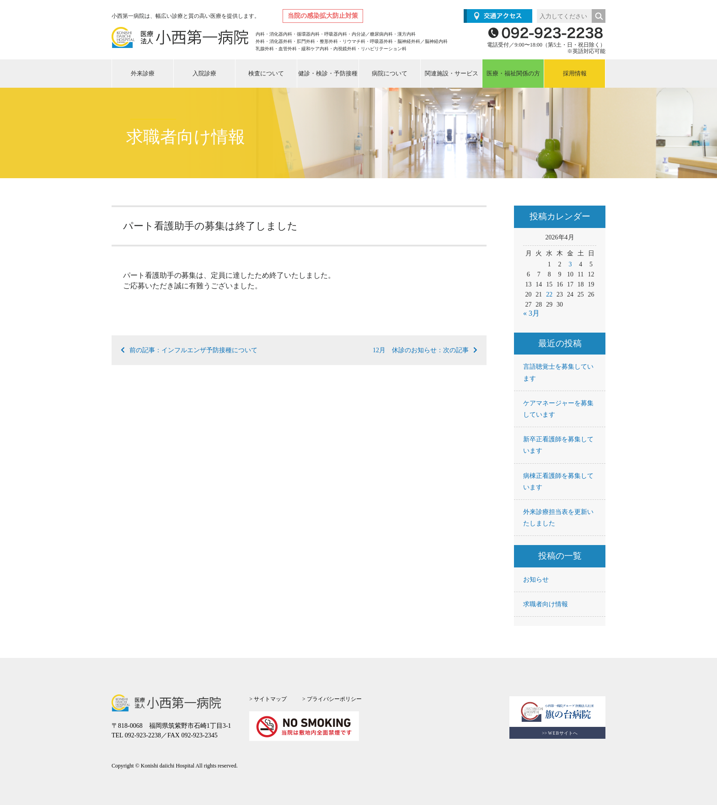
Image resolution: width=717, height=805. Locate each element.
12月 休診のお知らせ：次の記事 (425, 350)
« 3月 (531, 313)
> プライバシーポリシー (332, 699)
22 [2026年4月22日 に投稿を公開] (549, 294)
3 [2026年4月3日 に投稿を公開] (570, 264)
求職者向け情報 (545, 604)
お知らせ (536, 579)
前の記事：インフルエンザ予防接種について (189, 350)
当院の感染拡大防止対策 (323, 15)
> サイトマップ (268, 699)
